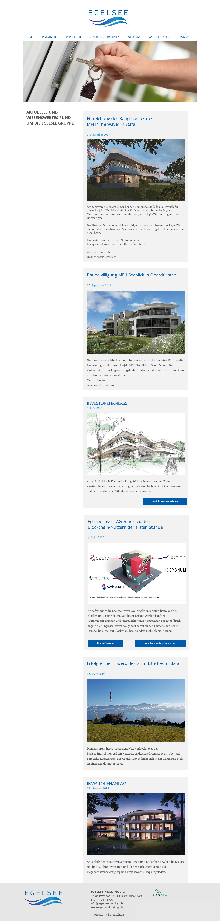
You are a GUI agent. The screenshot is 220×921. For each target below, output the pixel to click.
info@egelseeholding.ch (107, 903)
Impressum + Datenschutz (107, 914)
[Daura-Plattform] (105, 643)
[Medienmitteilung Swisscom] (160, 643)
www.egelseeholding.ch (107, 907)
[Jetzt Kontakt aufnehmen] (165, 501)
